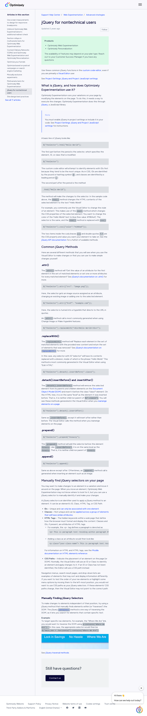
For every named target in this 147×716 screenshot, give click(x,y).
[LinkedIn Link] (79, 708)
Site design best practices (18, 97)
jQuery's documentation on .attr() (87, 276)
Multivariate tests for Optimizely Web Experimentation (15, 84)
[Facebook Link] (67, 708)
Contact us (55, 678)
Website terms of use (72, 704)
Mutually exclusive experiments (14, 76)
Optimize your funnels (16, 62)
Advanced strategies (95, 15)
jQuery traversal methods (57, 652)
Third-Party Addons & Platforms (20, 708)
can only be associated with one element (80, 509)
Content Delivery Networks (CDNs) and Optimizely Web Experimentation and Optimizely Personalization (18, 54)
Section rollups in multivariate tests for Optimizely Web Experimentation (16, 42)
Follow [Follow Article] (104, 30)
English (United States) (50, 708)
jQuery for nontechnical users (17, 91)
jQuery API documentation (54, 240)
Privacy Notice (51, 704)
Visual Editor (64, 73)
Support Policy (34, 704)
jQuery (44, 104)
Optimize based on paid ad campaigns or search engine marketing (18, 68)
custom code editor (92, 70)
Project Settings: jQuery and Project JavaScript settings (71, 78)
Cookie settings (93, 704)
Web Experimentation (73, 15)
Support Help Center (50, 15)
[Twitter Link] (73, 708)
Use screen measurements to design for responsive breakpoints (18, 22)
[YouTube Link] (85, 708)
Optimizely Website (15, 704)
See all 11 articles (13, 100)
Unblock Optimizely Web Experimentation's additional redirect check (17, 32)
